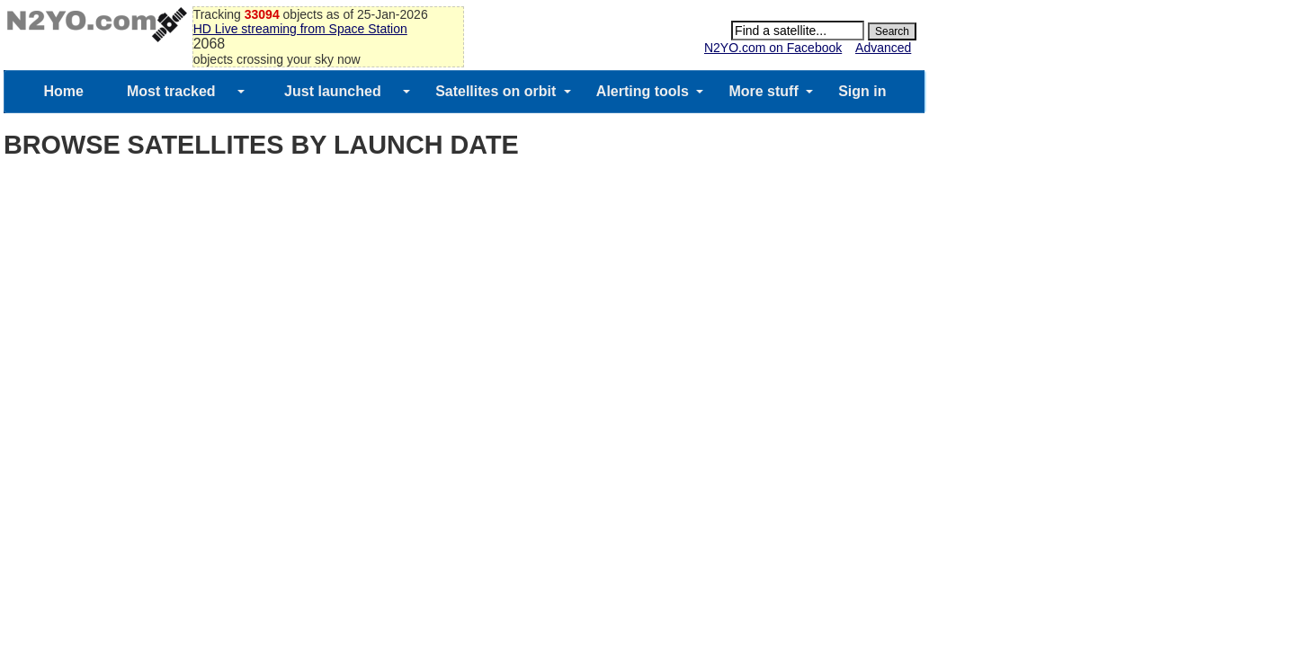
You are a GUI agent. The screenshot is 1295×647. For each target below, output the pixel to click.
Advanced (883, 47)
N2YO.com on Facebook (773, 47)
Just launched (332, 91)
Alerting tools (642, 91)
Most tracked (171, 91)
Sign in (862, 91)
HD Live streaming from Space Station (300, 29)
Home (63, 91)
